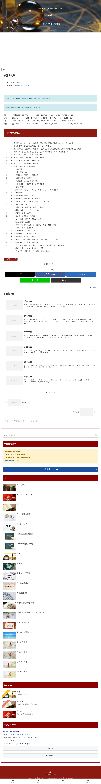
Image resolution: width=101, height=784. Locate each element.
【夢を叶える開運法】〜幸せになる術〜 (15, 733)
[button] (66, 280)
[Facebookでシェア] (50, 274)
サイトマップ (29, 777)
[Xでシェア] (20, 274)
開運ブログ (40, 777)
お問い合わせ (71, 777)
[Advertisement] (50, 50)
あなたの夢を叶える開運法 (55, 777)
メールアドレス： (9, 739)
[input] (50, 434)
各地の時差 (41, 98)
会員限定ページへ (50, 468)
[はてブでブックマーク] (81, 274)
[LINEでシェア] (35, 280)
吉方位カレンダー (22, 85)
